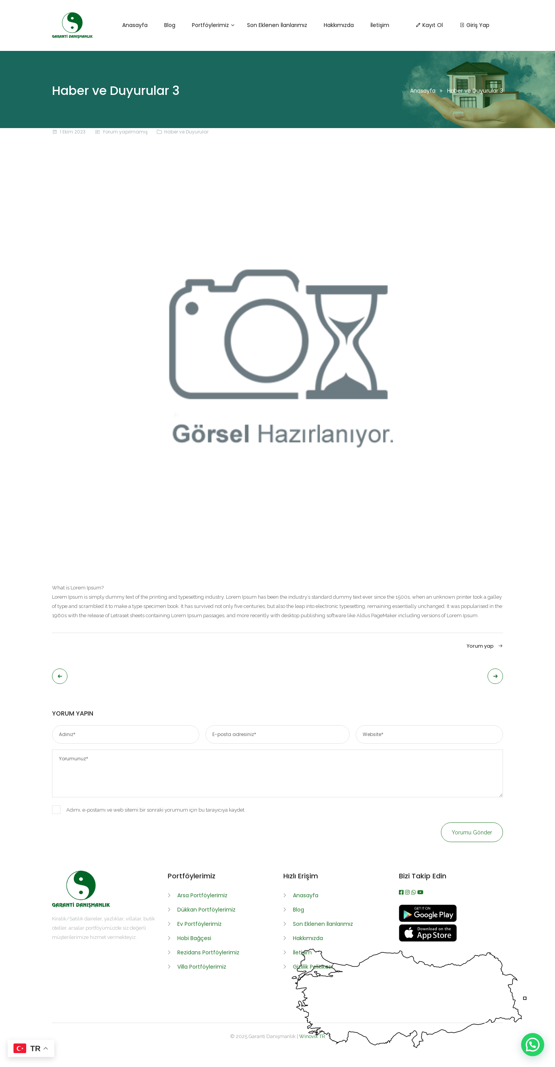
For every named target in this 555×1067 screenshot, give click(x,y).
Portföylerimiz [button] (210, 25)
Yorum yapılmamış (125, 131)
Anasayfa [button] (135, 25)
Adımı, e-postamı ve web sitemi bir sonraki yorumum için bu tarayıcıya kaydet (148, 809)
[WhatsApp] (414, 892)
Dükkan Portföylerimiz (206, 909)
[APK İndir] (428, 920)
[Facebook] (402, 892)
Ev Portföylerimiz (199, 924)
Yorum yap (485, 646)
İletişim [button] (379, 25)
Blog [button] (169, 25)
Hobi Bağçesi (194, 938)
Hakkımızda (308, 938)
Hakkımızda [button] (339, 25)
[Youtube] (420, 892)
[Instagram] (408, 892)
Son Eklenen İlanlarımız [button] (277, 25)
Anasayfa (423, 91)
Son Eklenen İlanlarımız (323, 924)
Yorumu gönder (472, 832)
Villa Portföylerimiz (201, 967)
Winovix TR (312, 1036)
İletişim (302, 952)
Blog (298, 909)
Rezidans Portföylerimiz (208, 952)
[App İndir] (428, 940)
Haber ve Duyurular (186, 131)
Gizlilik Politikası (312, 967)
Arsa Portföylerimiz (202, 895)
